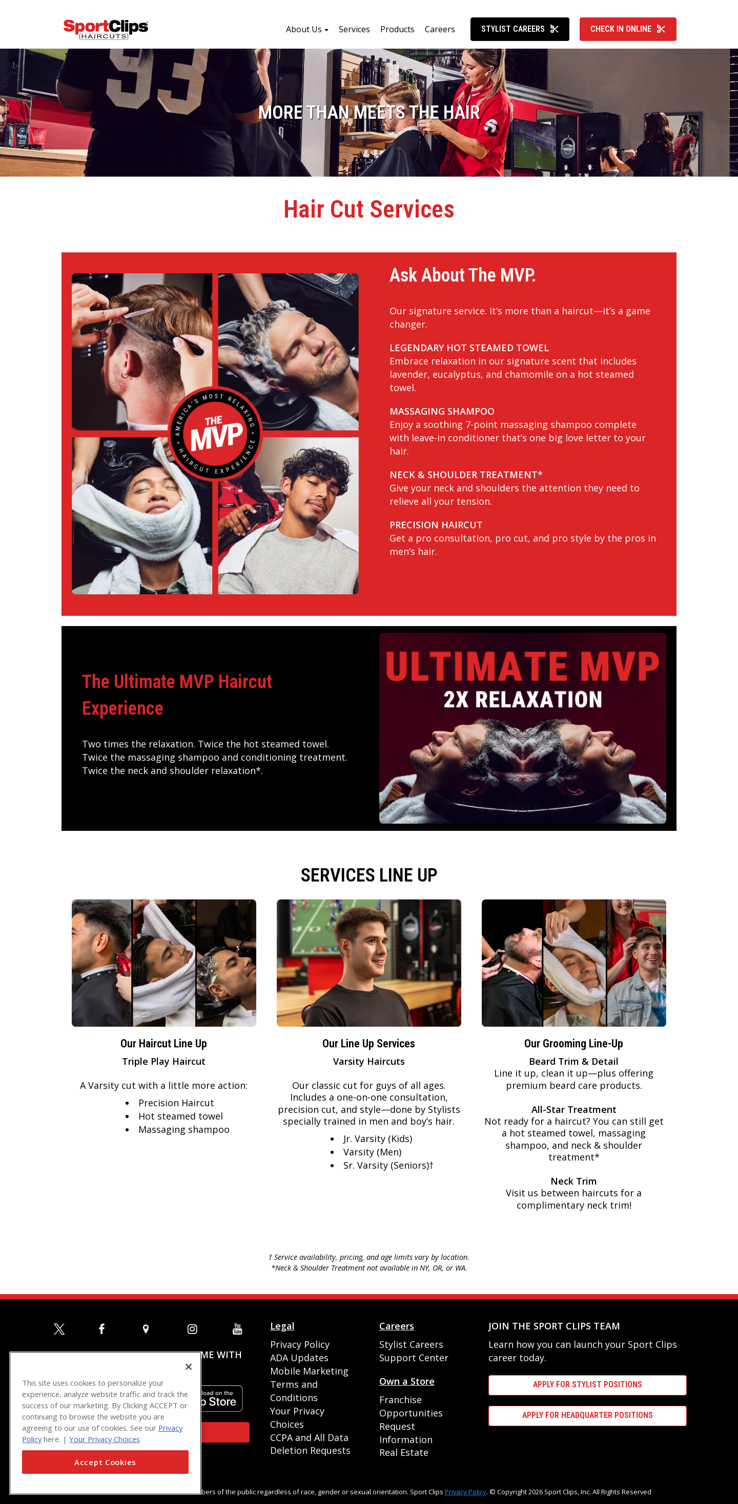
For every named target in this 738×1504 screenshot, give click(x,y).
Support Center (413, 1357)
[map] (150, 1329)
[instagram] (194, 1329)
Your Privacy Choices (104, 1439)
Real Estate (403, 1452)
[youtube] (240, 1329)
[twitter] (61, 1329)
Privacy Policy (300, 1344)
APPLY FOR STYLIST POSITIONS (587, 1384)
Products (397, 29)
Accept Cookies (105, 1462)
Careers (440, 29)
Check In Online (628, 29)
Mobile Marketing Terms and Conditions (309, 1384)
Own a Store (407, 1381)
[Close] (188, 1367)
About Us (304, 29)
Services (354, 29)
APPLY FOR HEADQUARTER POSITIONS (587, 1415)
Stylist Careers (520, 29)
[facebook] (105, 1329)
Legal (282, 1326)
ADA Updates (299, 1357)
